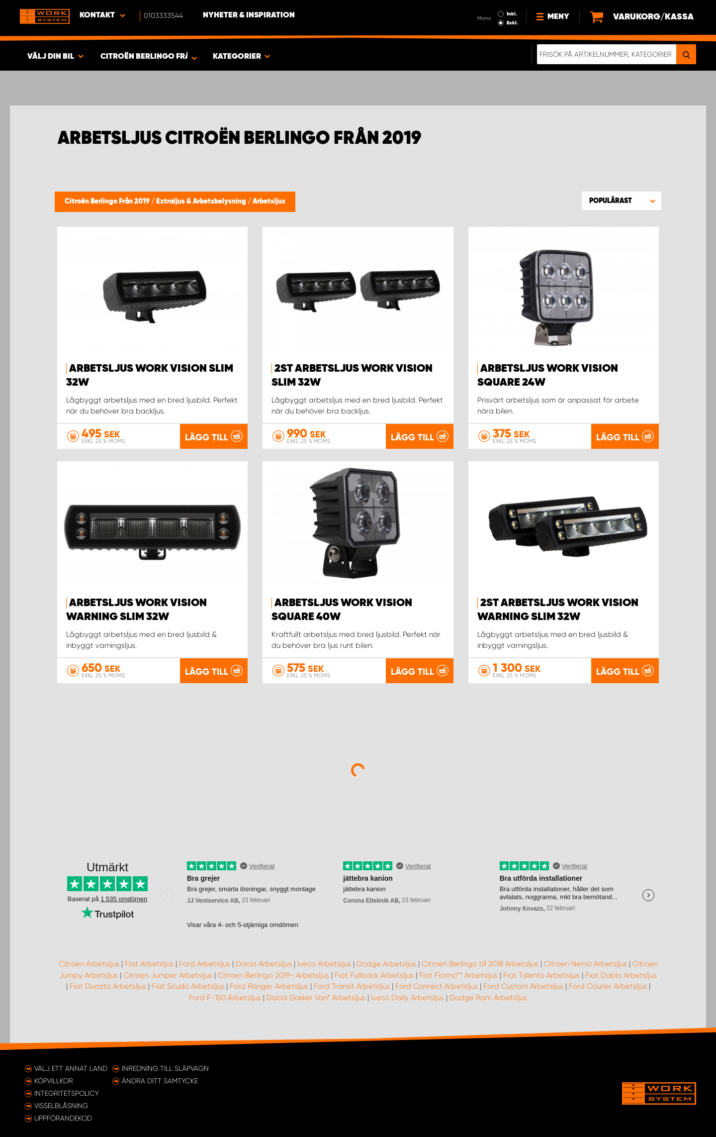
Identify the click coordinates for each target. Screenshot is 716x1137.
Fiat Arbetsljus (149, 963)
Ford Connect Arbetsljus (436, 986)
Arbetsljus (269, 201)
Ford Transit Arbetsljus (352, 986)
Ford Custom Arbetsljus (523, 986)
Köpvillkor (53, 1081)
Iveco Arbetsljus (324, 963)
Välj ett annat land (70, 1068)
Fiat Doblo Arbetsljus (621, 975)
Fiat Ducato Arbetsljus (108, 986)
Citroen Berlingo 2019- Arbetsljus (273, 975)
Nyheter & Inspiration (249, 15)
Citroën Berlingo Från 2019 (108, 201)
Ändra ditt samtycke (160, 1081)
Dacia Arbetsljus (264, 963)
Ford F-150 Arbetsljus (225, 997)
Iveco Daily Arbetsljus (407, 997)
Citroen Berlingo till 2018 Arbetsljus (480, 963)
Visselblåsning (61, 1106)
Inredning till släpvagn (165, 1068)
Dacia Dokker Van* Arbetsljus (316, 997)
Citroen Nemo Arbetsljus (585, 963)
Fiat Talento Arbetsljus (541, 975)
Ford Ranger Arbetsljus (269, 986)
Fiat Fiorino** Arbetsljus (458, 975)
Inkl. (512, 13)
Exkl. (512, 22)
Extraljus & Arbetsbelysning (202, 201)
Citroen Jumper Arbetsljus (167, 975)
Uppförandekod (63, 1118)
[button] (621, 200)
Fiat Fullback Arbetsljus (374, 975)
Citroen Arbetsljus (89, 963)
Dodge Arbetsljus (386, 963)
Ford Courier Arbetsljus (608, 986)
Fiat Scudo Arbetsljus (188, 986)
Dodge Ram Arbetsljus (488, 997)
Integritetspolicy (66, 1093)
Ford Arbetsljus (204, 963)
